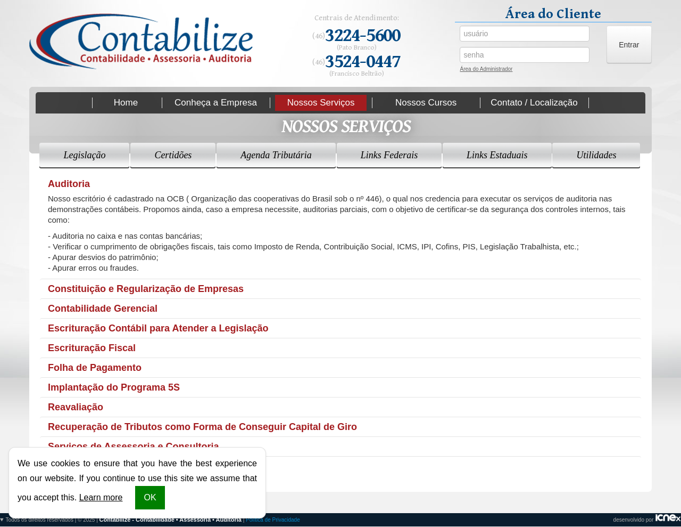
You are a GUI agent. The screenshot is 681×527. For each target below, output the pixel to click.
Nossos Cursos (425, 103)
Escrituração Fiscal (92, 348)
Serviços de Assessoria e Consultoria (133, 446)
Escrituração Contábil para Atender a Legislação (158, 328)
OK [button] (150, 497)
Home (126, 103)
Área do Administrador (486, 70)
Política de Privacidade (273, 520)
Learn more (101, 497)
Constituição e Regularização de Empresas (146, 288)
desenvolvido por (340, 519)
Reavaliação (75, 407)
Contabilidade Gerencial (102, 308)
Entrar (629, 44)
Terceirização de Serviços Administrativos (143, 466)
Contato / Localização (534, 103)
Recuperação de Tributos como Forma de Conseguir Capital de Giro (202, 426)
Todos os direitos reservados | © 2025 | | (153, 519)
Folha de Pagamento (95, 367)
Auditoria (69, 184)
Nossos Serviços (321, 103)
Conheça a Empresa (216, 103)
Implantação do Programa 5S (114, 387)
